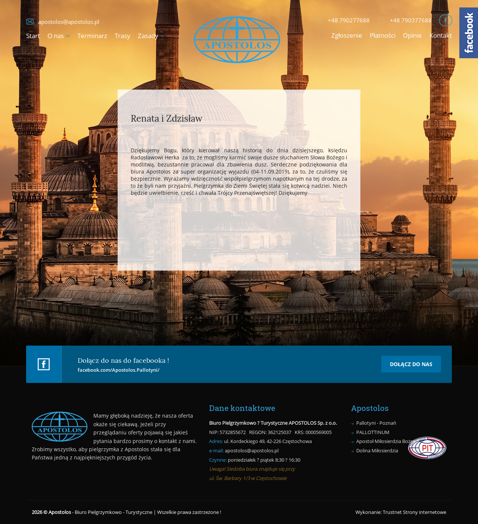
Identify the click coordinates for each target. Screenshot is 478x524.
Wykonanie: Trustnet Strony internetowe (401, 512)
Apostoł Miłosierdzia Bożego (387, 441)
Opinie (412, 35)
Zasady (148, 35)
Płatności (382, 35)
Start (33, 35)
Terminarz (92, 35)
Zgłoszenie (346, 35)
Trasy (122, 35)
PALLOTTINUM (372, 432)
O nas (55, 35)
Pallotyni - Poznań (376, 422)
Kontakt (440, 35)
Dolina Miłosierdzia (377, 450)
